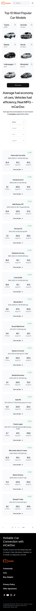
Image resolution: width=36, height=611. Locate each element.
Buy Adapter (8, 577)
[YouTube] (8, 595)
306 (23, 527)
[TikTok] (14, 595)
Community (8, 569)
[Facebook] (4, 595)
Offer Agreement (10, 589)
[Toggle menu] (32, 3)
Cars (5, 573)
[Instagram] (11, 595)
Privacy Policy (9, 584)
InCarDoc (12, 114)
